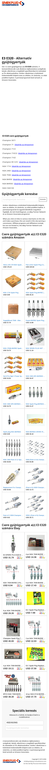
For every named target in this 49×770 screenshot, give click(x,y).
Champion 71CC (9, 149)
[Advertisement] (24, 30)
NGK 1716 (6, 166)
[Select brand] (24, 723)
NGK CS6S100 (8, 188)
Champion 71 (8, 144)
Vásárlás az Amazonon (24, 144)
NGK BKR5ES (7, 183)
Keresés (43, 199)
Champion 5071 (9, 140)
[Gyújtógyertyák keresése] (20, 199)
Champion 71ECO (9, 153)
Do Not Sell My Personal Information (35, 763)
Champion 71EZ (9, 157)
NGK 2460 (6, 170)
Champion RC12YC (10, 162)
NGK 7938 (6, 175)
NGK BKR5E (7, 179)
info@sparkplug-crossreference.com (35, 761)
